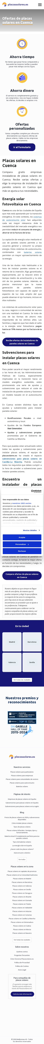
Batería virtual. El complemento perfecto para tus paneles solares (22, 837)
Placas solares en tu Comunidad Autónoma (22, 875)
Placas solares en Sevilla (22, 889)
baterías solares (33, 252)
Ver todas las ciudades (22, 680)
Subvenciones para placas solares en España (22, 803)
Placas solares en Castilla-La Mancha (22, 919)
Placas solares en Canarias (22, 915)
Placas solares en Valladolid (22, 908)
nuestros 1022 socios (21, 503)
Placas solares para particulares (22, 772)
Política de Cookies (22, 966)
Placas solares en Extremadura (22, 922)
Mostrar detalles (30, 530)
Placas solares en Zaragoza (22, 893)
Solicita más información (22, 994)
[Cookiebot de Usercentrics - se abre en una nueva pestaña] (31, 491)
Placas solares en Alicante (22, 897)
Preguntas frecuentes (22, 955)
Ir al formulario (22, 147)
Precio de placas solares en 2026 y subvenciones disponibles (22, 818)
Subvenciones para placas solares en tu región (22, 806)
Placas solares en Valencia (22, 886)
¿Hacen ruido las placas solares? (22, 849)
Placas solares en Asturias (22, 911)
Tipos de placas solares (22, 827)
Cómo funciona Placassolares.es (22, 959)
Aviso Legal (22, 970)
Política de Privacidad (22, 962)
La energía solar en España (22, 845)
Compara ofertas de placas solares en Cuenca (22, 575)
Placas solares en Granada (22, 900)
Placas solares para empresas (22, 775)
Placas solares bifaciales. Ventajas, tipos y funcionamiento (22, 831)
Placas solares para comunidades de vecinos (22, 779)
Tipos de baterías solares (22, 842)
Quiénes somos (22, 952)
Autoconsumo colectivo (22, 853)
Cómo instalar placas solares (22, 823)
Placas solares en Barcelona (22, 882)
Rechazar (22, 551)
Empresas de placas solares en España (22, 799)
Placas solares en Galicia (22, 926)
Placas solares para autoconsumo (22, 783)
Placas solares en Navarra (22, 933)
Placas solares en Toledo (22, 904)
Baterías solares (22, 786)
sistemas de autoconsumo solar (22, 218)
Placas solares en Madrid (22, 879)
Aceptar (22, 537)
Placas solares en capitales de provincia (22, 871)
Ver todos (22, 859)
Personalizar (22, 544)
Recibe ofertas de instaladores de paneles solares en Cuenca (22, 342)
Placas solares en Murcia (22, 929)
